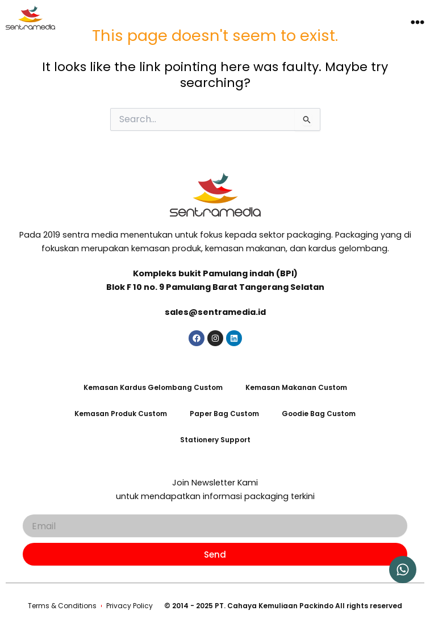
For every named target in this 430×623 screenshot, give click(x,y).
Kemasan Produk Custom (120, 413)
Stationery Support (215, 440)
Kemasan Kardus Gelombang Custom (153, 387)
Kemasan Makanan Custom (296, 387)
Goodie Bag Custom (319, 413)
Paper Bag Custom (224, 413)
